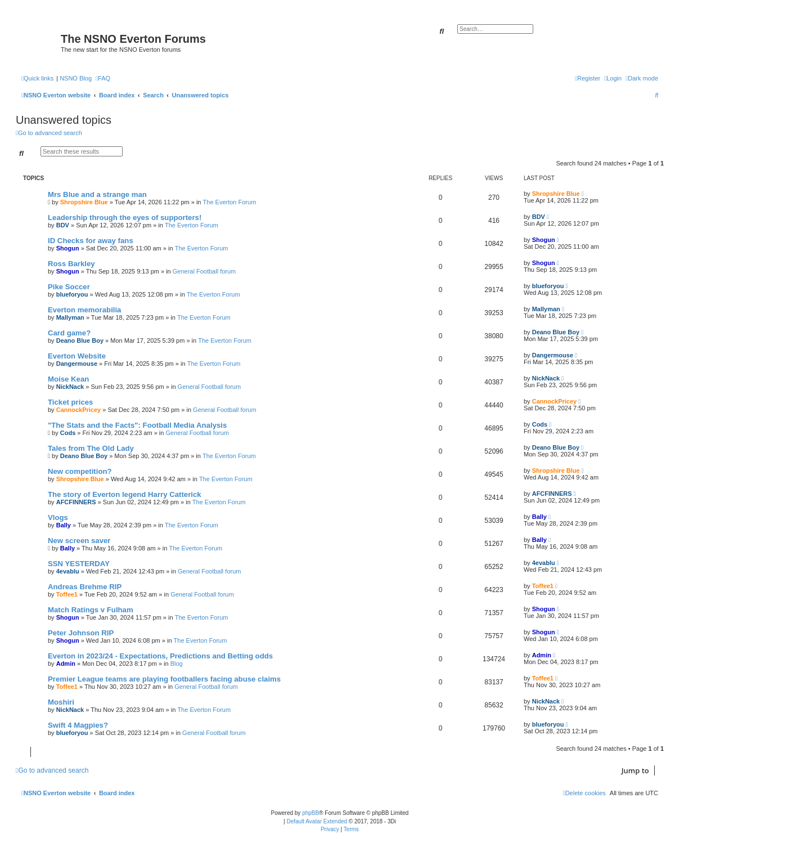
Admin (65, 663)
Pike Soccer (69, 287)
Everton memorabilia (84, 310)
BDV (62, 225)
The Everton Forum (229, 202)
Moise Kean (68, 379)
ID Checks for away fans (90, 240)
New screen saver (79, 540)
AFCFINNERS (76, 502)
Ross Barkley (71, 263)
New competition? (80, 471)
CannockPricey (78, 409)
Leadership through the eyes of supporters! (124, 217)
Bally (63, 525)
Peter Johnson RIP (81, 633)
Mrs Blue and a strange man (97, 194)
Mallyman (70, 317)
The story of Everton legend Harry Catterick (124, 494)
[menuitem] (103, 78)
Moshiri (61, 702)
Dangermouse (76, 363)
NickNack (70, 386)
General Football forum (204, 271)
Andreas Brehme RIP (85, 586)
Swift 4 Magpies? (78, 725)
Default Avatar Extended (316, 821)
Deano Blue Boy (80, 340)
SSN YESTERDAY (79, 563)
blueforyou (72, 294)
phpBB (310, 813)
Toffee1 (67, 594)
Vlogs (58, 517)
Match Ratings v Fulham (90, 610)
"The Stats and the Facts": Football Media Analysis (137, 425)
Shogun (67, 248)
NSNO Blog (76, 78)
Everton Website (77, 356)
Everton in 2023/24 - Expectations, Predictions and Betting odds (160, 656)
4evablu (67, 571)
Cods (68, 432)
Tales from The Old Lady (91, 448)
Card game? (69, 333)
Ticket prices (70, 402)
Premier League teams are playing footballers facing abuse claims (164, 679)
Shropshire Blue (84, 202)
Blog (176, 663)
